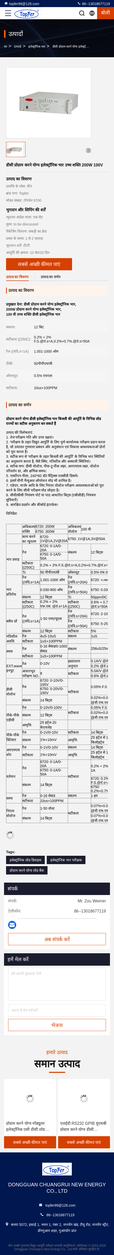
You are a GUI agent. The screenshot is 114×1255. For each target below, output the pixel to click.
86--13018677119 (93, 3)
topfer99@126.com (21, 3)
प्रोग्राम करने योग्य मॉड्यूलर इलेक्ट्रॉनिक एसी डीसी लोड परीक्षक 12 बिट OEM (25, 1127)
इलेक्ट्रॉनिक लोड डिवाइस (25, 860)
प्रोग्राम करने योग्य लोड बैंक (27, 870)
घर (5, 46)
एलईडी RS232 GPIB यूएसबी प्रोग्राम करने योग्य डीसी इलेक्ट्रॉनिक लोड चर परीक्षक (83, 1127)
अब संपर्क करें (57, 939)
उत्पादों (17, 46)
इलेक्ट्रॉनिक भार (36, 46)
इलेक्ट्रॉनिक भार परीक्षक (66, 860)
